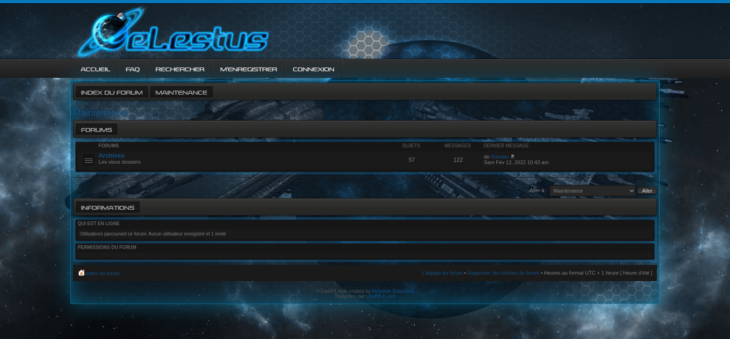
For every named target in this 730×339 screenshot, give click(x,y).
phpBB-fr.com (381, 296)
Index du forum (111, 91)
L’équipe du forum (442, 273)
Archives (112, 155)
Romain (500, 156)
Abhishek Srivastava (393, 291)
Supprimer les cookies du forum (503, 273)
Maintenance (181, 91)
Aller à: (538, 190)
